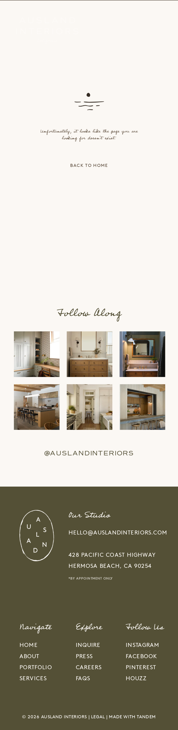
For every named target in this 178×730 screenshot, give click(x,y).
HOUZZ (136, 678)
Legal (98, 716)
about (29, 656)
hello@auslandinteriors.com (117, 532)
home (28, 645)
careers (89, 667)
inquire (88, 645)
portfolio (35, 667)
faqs (83, 678)
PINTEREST (141, 667)
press (84, 656)
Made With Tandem (132, 716)
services (33, 678)
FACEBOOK (141, 656)
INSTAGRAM (142, 645)
